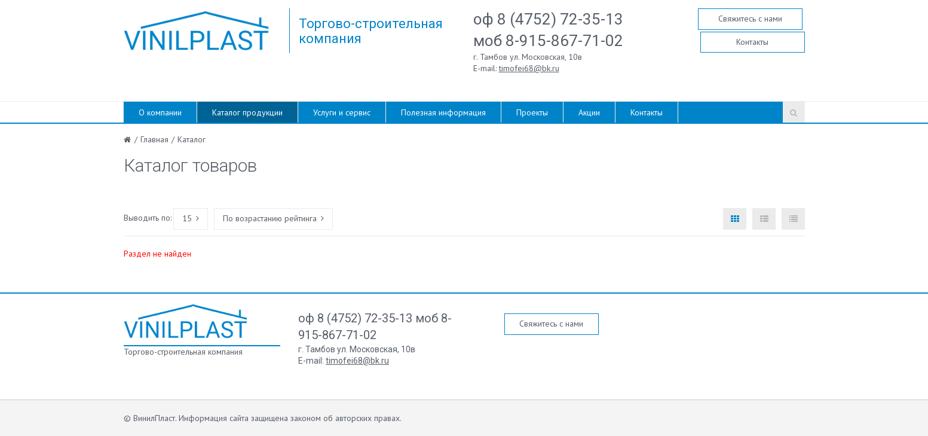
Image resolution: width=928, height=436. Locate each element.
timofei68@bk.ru (529, 68)
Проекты (532, 112)
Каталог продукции (247, 112)
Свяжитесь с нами (750, 18)
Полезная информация (443, 112)
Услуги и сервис (341, 112)
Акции (589, 112)
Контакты (752, 41)
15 (190, 218)
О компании (160, 112)
